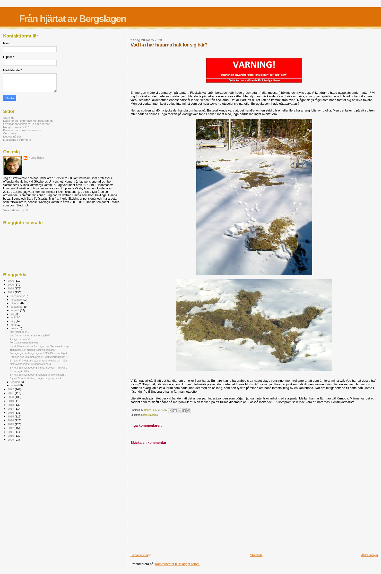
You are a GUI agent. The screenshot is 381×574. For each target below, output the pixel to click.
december (17, 296)
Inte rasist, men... (19, 331)
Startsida (256, 555)
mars (14, 328)
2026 (11, 280)
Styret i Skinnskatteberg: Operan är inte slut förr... (38, 374)
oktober (15, 303)
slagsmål (153, 415)
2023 (11, 292)
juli (13, 314)
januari (15, 385)
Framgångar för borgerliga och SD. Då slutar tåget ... (40, 353)
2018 (11, 404)
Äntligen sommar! (20, 339)
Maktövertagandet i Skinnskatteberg (30, 363)
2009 (11, 439)
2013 (11, 424)
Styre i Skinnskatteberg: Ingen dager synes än (36, 378)
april (14, 324)
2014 (11, 420)
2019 (11, 400)
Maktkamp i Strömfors (17, 139)
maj (13, 321)
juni (13, 317)
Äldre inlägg (369, 555)
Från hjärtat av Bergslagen (72, 18)
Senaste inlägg (140, 555)
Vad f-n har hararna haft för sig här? (30, 335)
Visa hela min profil (15, 210)
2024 (11, 288)
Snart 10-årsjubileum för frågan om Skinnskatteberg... (40, 346)
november (17, 299)
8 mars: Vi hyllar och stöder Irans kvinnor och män (38, 360)
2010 (11, 435)
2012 (11, 427)
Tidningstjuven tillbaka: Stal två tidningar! (33, 349)
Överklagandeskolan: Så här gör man (26, 123)
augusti (15, 310)
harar (144, 415)
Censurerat (10, 133)
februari (16, 381)
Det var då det (12, 136)
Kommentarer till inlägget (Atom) (177, 564)
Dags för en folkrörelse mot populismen (28, 120)
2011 (11, 431)
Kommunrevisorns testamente (22, 130)
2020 (11, 396)
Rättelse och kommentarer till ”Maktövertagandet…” (39, 356)
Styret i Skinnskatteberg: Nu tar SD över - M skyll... (39, 367)
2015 (11, 416)
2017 (11, 408)
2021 (11, 393)
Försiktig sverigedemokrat (24, 342)
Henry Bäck (36, 157)
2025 (11, 284)
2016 (11, 412)
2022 (11, 389)
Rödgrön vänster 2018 (17, 127)
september (17, 306)
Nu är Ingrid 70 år (20, 371)
